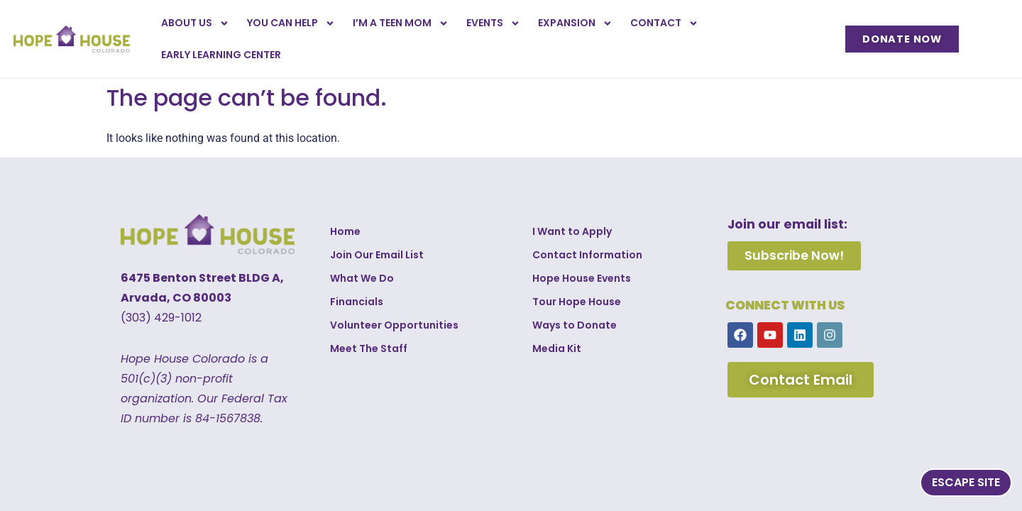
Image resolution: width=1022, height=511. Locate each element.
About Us (195, 23)
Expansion (575, 23)
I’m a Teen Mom (401, 23)
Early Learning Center (221, 55)
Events (493, 23)
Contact (664, 23)
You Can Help (291, 23)
